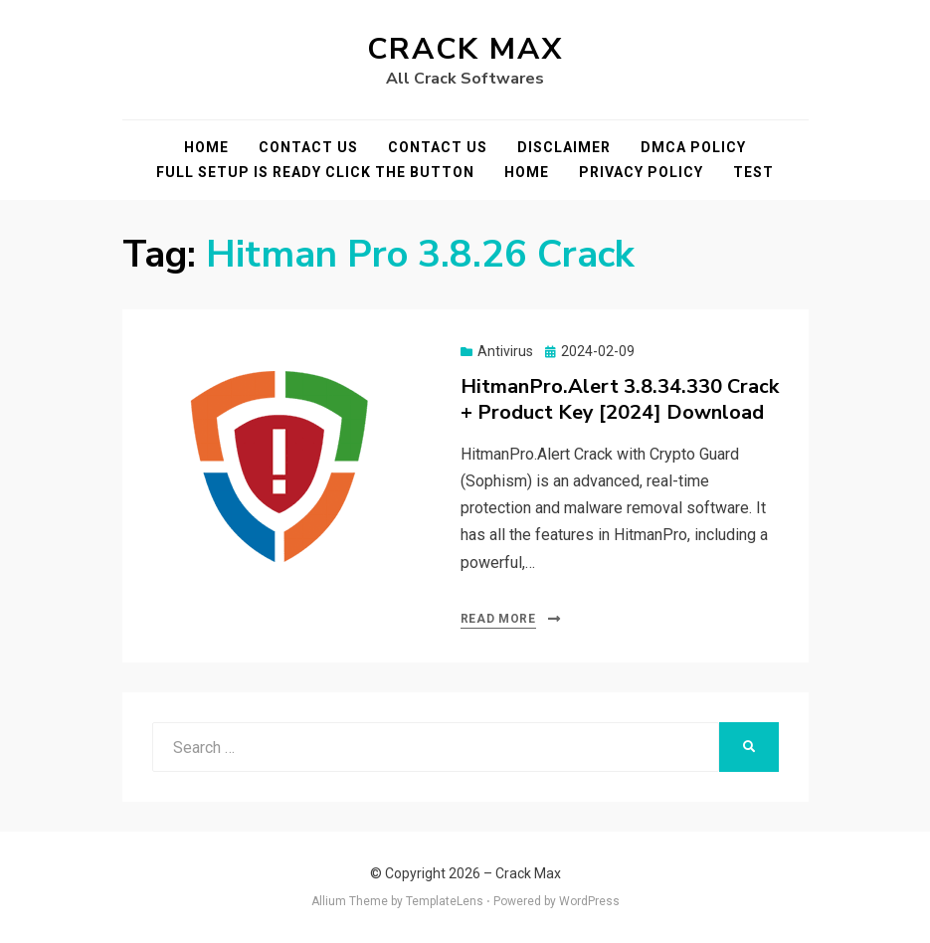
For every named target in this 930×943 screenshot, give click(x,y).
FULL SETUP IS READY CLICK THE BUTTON (315, 172)
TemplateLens (444, 901)
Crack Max (465, 49)
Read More (498, 619)
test (753, 172)
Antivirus (505, 351)
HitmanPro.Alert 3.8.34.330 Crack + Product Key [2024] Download (620, 399)
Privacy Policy (641, 172)
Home (206, 147)
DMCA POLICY (693, 147)
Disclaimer (564, 147)
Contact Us (308, 147)
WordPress (589, 901)
